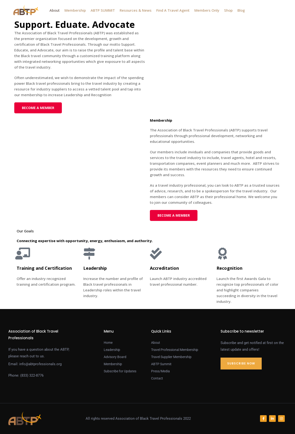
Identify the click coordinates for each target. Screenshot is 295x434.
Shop (228, 10)
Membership (75, 10)
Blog (241, 10)
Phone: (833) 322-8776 (26, 375)
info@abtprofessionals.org (40, 364)
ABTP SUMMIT (103, 10)
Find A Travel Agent (173, 10)
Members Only (206, 10)
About (54, 10)
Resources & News (136, 10)
